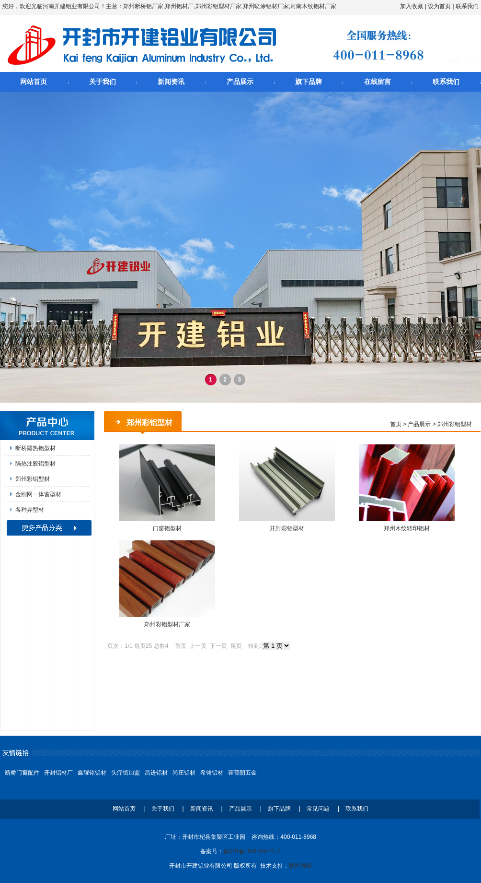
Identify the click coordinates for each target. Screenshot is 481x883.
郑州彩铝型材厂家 (167, 624)
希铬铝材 (211, 772)
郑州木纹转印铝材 (407, 528)
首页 (395, 424)
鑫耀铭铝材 (92, 772)
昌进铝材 (156, 772)
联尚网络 (300, 865)
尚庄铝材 (183, 772)
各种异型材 (29, 509)
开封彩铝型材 (287, 528)
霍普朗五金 (242, 772)
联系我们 (467, 6)
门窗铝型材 (167, 528)
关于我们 (102, 81)
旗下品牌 (308, 81)
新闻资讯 (171, 81)
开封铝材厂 (58, 772)
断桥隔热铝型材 (35, 448)
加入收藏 (411, 6)
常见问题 (318, 808)
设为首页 (439, 6)
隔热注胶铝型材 (35, 463)
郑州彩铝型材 (32, 479)
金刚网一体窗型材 (38, 494)
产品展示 (240, 81)
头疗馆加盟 (125, 772)
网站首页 (33, 81)
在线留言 (377, 81)
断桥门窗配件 (22, 772)
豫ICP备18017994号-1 (252, 851)
